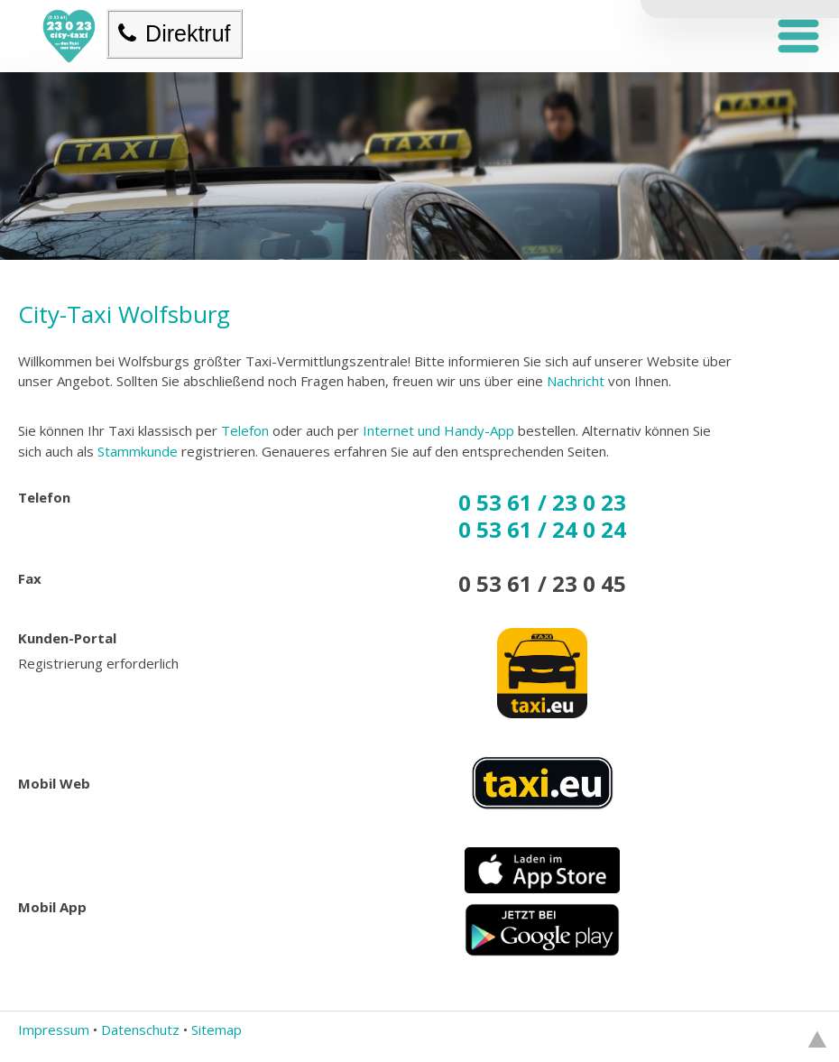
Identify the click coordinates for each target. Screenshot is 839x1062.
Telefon (243, 430)
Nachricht (575, 381)
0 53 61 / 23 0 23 (542, 502)
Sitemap (216, 1029)
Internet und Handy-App (438, 430)
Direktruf (174, 33)
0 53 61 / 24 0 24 (542, 529)
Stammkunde (137, 451)
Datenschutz (140, 1029)
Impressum (53, 1029)
